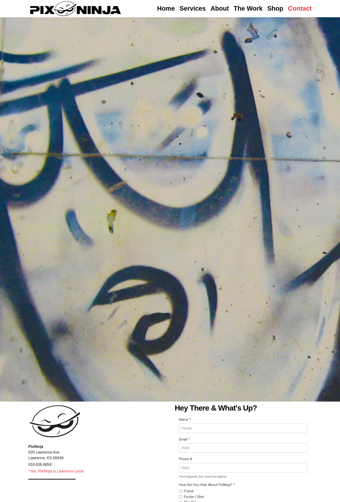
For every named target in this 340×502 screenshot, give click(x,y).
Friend (188, 491)
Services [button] (192, 8)
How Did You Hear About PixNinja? (207, 485)
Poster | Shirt (194, 497)
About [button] (220, 8)
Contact (300, 8)
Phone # (185, 459)
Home (166, 8)
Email (184, 439)
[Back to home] (75, 8)
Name (185, 419)
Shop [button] (275, 8)
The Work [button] (248, 8)
